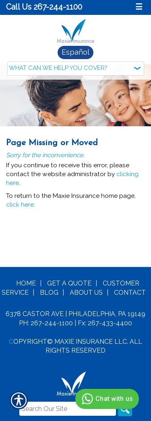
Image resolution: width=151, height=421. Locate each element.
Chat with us (106, 399)
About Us (86, 292)
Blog (49, 292)
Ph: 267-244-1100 (46, 323)
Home (26, 283)
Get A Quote (69, 283)
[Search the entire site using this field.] (67, 408)
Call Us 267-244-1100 (44, 7)
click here (20, 204)
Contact (130, 292)
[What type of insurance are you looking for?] (75, 69)
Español (75, 52)
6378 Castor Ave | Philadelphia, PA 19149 (75, 313)
